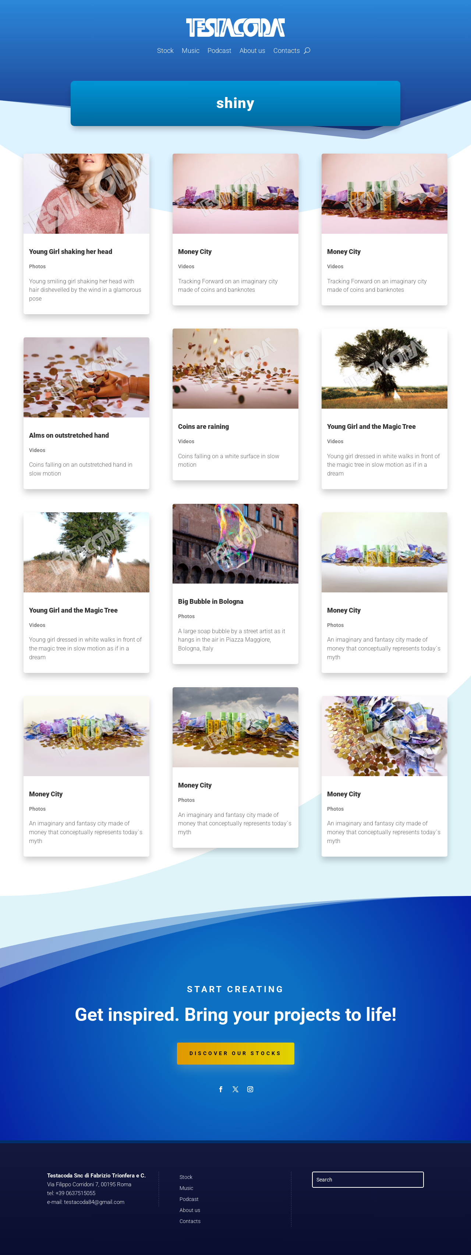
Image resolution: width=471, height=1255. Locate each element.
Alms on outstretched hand (69, 435)
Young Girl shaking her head (70, 251)
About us (252, 50)
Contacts (286, 50)
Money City (46, 794)
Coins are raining (203, 426)
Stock (165, 50)
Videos (37, 450)
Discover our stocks (236, 1053)
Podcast (219, 50)
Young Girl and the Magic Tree (73, 610)
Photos (37, 266)
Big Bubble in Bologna (211, 601)
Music (190, 50)
